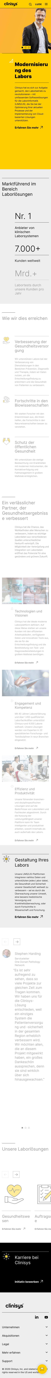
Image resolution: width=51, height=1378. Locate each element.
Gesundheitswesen (16, 1218)
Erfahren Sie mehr (29, 127)
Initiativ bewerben (29, 1281)
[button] (31, 4)
